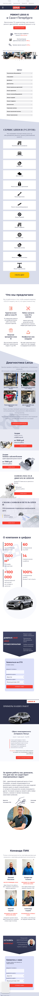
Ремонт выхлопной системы (14, 111)
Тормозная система (12, 108)
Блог (19, 0)
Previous (2, 55)
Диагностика (10, 83)
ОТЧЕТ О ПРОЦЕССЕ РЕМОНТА (24, 757)
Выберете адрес (11, 679)
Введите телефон (11, 669)
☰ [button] (3, 7)
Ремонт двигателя (11, 90)
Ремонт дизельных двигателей (14, 87)
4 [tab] (21, 60)
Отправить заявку (19, 686)
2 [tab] (17, 60)
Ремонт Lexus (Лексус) (8, 50)
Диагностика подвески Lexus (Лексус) (11, 388)
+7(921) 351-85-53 (10, 963)
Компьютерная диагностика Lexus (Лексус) (28, 388)
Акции (28, 0)
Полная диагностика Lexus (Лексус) (10, 405)
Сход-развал (10, 76)
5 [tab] (23, 60)
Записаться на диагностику (19, 423)
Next (36, 55)
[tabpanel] (8, 55)
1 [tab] (15, 60)
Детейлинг (9, 80)
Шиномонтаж (31, 3)
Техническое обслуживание (14, 73)
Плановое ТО (24, 3)
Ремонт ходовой (11, 97)
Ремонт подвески (11, 101)
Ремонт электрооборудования (14, 94)
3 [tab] (19, 60)
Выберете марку (11, 674)
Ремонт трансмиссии (12, 115)
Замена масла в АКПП (7, 3)
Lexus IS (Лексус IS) (19, 50)
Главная (9, 0)
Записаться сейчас (19, 27)
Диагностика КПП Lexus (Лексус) (28, 405)
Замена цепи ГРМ (16, 3)
